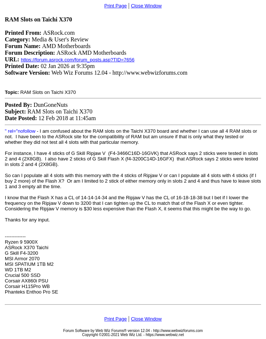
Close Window (146, 6)
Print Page (115, 6)
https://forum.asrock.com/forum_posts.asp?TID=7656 (77, 59)
